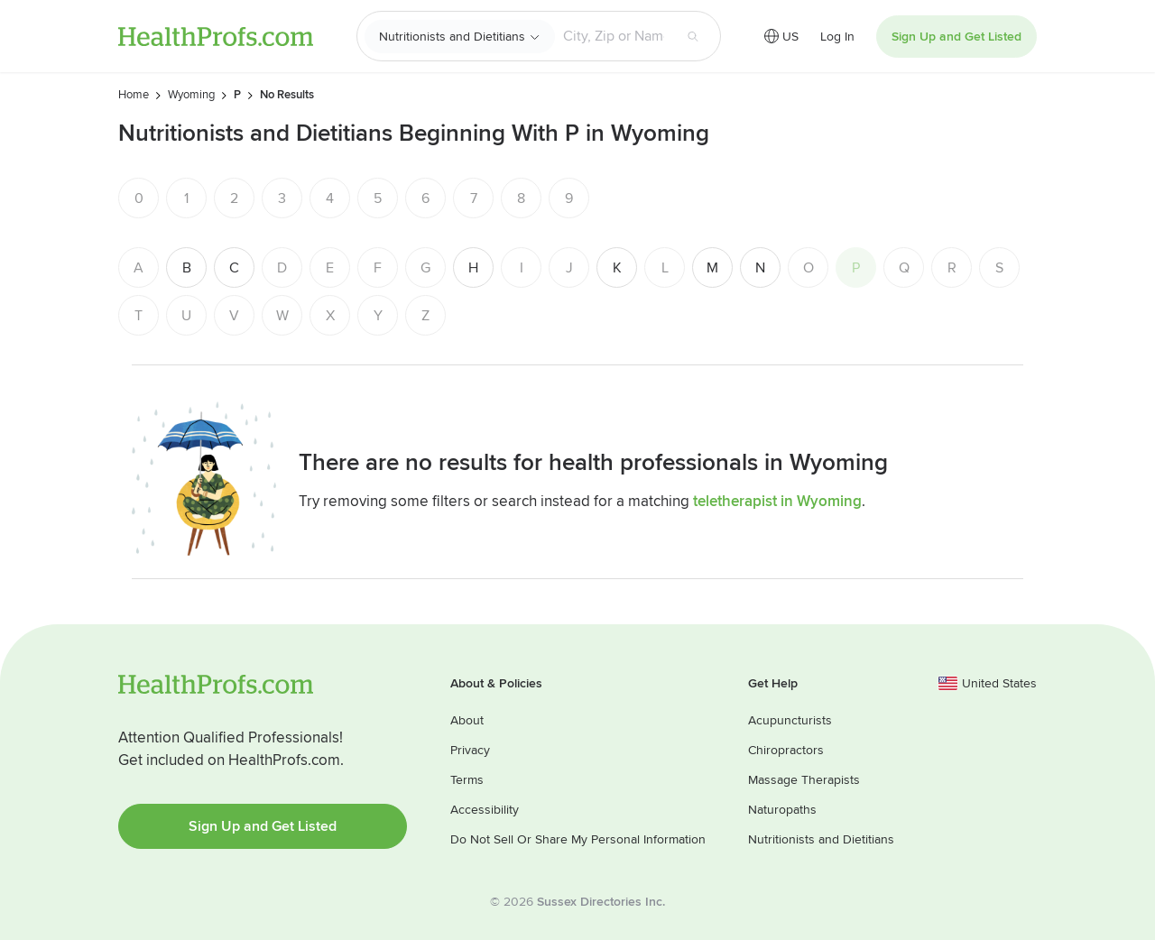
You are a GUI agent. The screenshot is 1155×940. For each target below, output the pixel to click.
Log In (837, 36)
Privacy (470, 750)
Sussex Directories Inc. (601, 901)
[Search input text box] (613, 36)
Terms (467, 780)
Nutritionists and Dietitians (452, 36)
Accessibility (484, 809)
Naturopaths (782, 809)
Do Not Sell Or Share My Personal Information (578, 839)
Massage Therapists (804, 780)
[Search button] (693, 36)
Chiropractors (786, 750)
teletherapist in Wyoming (777, 501)
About (467, 720)
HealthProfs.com (215, 36)
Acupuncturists (790, 720)
